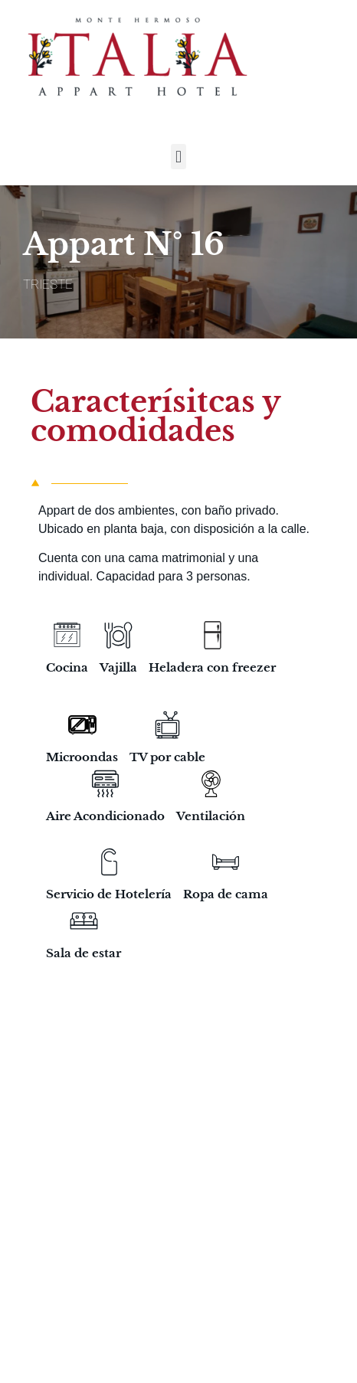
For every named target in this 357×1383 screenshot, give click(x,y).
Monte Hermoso (163, 1280)
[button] (178, 156)
